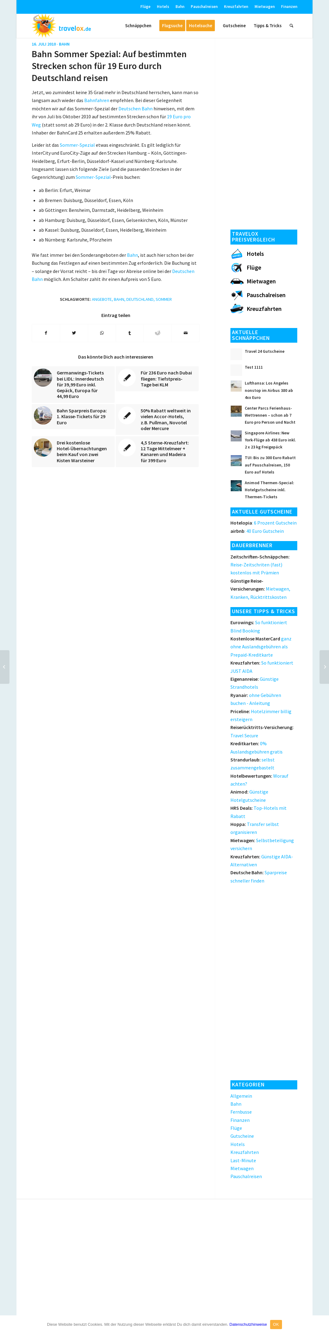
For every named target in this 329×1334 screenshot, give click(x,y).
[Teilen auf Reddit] (157, 332)
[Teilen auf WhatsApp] (102, 332)
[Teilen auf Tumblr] (129, 332)
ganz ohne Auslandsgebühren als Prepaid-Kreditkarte (260, 647)
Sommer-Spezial (77, 145)
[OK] (321, 1324)
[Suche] (291, 25)
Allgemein (241, 1096)
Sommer (164, 299)
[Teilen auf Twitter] (74, 332)
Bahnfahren (96, 100)
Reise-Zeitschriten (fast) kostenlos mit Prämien (260, 565)
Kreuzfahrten (236, 6)
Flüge (145, 6)
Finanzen (289, 6)
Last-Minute (243, 1160)
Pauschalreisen (204, 6)
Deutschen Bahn (135, 108)
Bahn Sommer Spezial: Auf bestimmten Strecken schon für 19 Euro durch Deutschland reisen (109, 65)
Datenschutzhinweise (248, 1324)
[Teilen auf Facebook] (46, 332)
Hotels (163, 6)
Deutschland (140, 299)
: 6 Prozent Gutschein (263, 523)
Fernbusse (241, 1112)
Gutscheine (242, 1136)
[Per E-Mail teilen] (185, 332)
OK (276, 1324)
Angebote (102, 299)
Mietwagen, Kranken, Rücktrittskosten (260, 589)
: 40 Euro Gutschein (257, 531)
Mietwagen (265, 6)
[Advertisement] (263, 131)
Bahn (179, 6)
